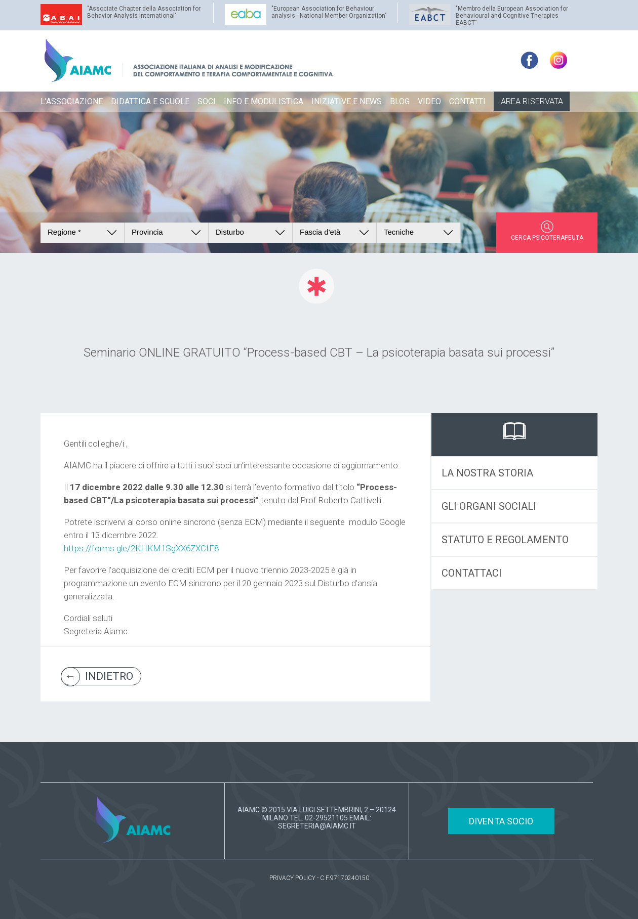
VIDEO (429, 101)
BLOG (400, 101)
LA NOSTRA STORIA (487, 473)
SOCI (206, 101)
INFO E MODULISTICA (263, 101)
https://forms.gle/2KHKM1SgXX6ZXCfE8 (141, 548)
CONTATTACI (472, 573)
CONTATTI (467, 101)
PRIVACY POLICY (292, 878)
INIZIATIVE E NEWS (346, 101)
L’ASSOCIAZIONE (72, 101)
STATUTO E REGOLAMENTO (505, 540)
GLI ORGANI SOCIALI (489, 506)
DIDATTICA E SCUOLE (150, 101)
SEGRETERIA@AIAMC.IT (317, 826)
